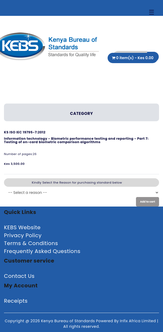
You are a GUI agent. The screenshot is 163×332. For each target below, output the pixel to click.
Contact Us (19, 276)
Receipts (16, 301)
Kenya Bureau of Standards (68, 321)
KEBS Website (22, 227)
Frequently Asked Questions (42, 251)
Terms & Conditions (31, 243)
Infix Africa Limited (138, 321)
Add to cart (147, 202)
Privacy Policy (23, 235)
